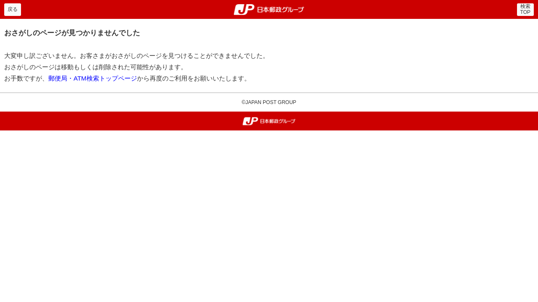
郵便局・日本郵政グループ (269, 9)
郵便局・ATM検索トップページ (92, 78)
